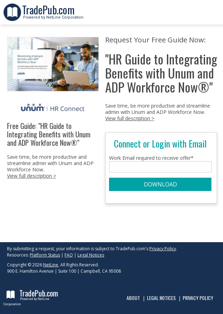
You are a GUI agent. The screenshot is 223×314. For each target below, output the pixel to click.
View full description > (31, 175)
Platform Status (45, 255)
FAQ (69, 255)
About (133, 297)
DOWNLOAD (160, 184)
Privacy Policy (162, 249)
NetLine (50, 265)
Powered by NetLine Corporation (52, 15)
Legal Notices (90, 255)
